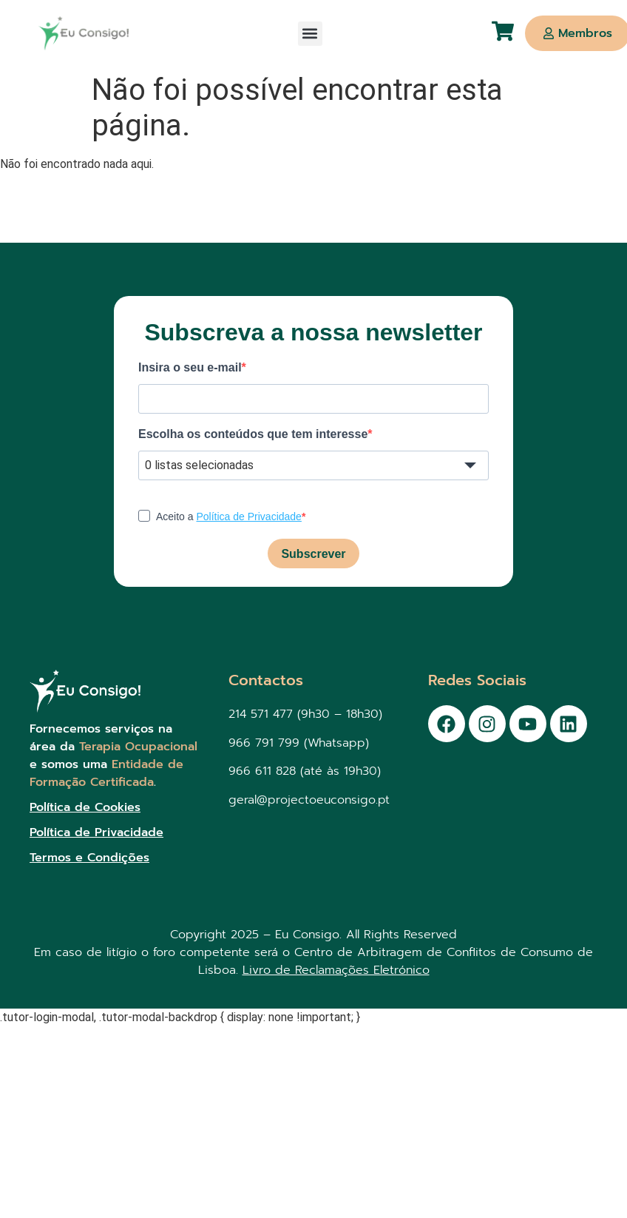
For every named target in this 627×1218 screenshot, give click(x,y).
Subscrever (313, 554)
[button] (310, 33)
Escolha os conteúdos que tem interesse (252, 434)
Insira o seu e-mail (190, 368)
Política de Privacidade (248, 516)
